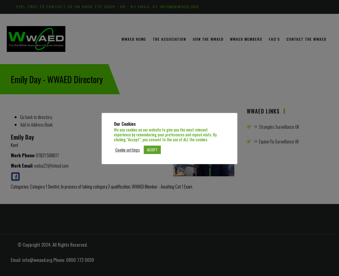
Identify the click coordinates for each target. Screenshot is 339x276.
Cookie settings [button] (127, 150)
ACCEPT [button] (152, 149)
